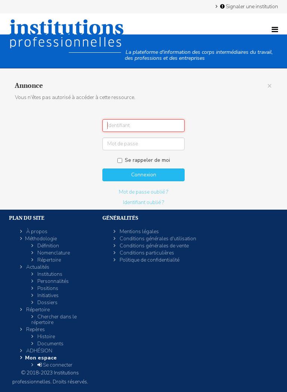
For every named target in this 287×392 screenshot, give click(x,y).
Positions (47, 288)
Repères (35, 329)
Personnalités (52, 281)
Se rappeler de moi (143, 160)
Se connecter (54, 364)
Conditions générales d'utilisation (157, 238)
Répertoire (48, 259)
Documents (50, 343)
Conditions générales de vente (153, 245)
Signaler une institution (248, 6)
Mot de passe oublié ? (143, 191)
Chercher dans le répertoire (54, 319)
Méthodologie (41, 238)
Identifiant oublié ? (143, 202)
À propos (36, 231)
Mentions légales (138, 231)
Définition (47, 245)
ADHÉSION (38, 350)
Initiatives (47, 295)
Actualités (37, 267)
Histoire (45, 336)
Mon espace (41, 357)
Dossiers (47, 302)
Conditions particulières (146, 252)
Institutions (49, 274)
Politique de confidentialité (148, 259)
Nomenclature (53, 252)
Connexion (143, 174)
